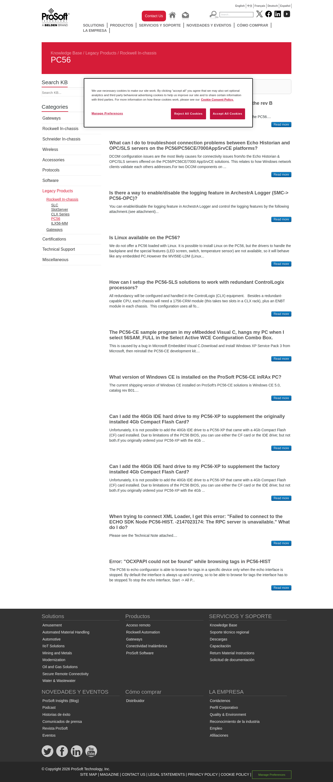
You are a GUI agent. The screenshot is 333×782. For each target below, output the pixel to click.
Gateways (51, 118)
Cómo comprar (252, 25)
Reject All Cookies (188, 113)
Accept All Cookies (227, 113)
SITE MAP (88, 774)
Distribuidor (135, 701)
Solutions (93, 25)
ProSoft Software (140, 653)
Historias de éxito (56, 714)
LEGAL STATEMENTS (166, 774)
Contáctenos (220, 701)
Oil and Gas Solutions (60, 667)
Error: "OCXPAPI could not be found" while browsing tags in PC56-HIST (190, 561)
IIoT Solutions (53, 646)
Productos (121, 25)
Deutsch (273, 5)
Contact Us (154, 16)
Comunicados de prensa (62, 721)
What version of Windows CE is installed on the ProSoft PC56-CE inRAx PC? (195, 377)
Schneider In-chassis (61, 139)
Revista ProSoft (55, 728)
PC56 (55, 219)
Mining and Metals (57, 653)
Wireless (50, 149)
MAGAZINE (109, 774)
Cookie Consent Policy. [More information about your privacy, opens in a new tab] (217, 99)
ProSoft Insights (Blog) (60, 701)
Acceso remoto (138, 625)
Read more (281, 124)
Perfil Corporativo (224, 707)
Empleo (216, 728)
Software (50, 180)
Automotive (51, 639)
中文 (249, 5)
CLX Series (60, 214)
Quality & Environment (228, 714)
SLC (54, 205)
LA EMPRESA (95, 30)
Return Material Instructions (232, 653)
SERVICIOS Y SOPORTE (160, 25)
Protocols (51, 170)
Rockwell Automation (143, 632)
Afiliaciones (219, 735)
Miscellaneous (55, 259)
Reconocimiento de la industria (234, 721)
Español (285, 5)
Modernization (53, 660)
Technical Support (58, 249)
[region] (168, 102)
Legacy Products (100, 53)
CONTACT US (133, 774)
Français (260, 5)
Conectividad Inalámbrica (146, 646)
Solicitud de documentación (232, 660)
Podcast (49, 707)
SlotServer (59, 209)
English (240, 5)
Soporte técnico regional (229, 632)
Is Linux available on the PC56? (144, 237)
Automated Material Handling (65, 632)
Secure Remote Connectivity (65, 674)
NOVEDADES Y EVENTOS (209, 25)
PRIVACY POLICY (203, 774)
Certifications (54, 239)
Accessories (53, 160)
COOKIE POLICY (235, 774)
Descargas (218, 639)
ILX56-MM (59, 223)
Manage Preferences (271, 774)
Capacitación (220, 646)
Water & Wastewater (58, 681)
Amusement (52, 625)
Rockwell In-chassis (138, 53)
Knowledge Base (66, 53)
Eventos (49, 735)
